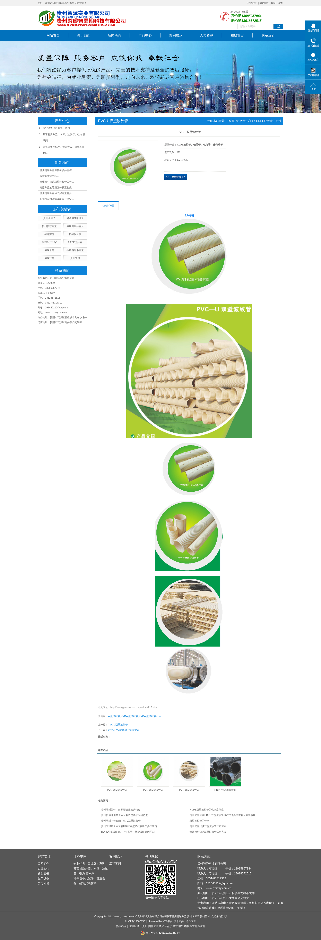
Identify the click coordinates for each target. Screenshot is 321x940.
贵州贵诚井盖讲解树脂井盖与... (57, 170)
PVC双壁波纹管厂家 (150, 716)
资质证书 (43, 873)
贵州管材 (75, 258)
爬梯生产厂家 (49, 242)
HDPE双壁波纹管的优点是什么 (206, 809)
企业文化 (43, 868)
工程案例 (115, 863)
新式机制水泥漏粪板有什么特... (57, 199)
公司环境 (43, 883)
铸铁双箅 (49, 258)
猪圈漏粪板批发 (75, 218)
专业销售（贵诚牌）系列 (56, 128)
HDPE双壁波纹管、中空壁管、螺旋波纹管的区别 (128, 831)
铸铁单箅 (49, 250)
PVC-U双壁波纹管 (118, 724)
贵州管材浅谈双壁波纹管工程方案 (208, 826)
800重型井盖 (75, 242)
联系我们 (252, 3)
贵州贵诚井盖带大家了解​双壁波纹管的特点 (124, 815)
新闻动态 (114, 35)
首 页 (231, 121)
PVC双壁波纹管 (129, 716)
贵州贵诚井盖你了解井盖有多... (57, 193)
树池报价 (49, 234)
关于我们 (83, 35)
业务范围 (80, 856)
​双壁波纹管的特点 (49, 176)
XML (280, 3)
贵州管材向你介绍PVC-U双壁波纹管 (121, 820)
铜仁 (180, 926)
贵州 (144, 926)
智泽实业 (44, 856)
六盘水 (168, 926)
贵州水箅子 (49, 218)
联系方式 (203, 856)
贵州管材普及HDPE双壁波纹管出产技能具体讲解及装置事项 (222, 815)
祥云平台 (167, 921)
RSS (273, 3)
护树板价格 (75, 234)
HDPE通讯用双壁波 (225, 790)
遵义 (161, 926)
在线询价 (175, 177)
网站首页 (53, 35)
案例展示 (175, 35)
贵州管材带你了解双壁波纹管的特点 (120, 809)
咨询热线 (151, 856)
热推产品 (121, 926)
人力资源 (206, 35)
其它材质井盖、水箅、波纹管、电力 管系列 (64, 137)
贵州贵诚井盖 (49, 226)
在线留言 (237, 35)
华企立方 (191, 921)
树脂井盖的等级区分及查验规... (57, 187)
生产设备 (43, 878)
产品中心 (145, 35)
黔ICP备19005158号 (136, 921)
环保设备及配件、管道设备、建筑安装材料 (64, 150)
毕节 (175, 926)
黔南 (186, 926)
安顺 (156, 926)
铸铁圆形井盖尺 (75, 226)
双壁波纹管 (114, 716)
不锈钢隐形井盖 (75, 250)
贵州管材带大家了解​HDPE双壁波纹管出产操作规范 (129, 826)
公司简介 (43, 863)
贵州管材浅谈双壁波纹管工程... (57, 181)
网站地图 (264, 3)
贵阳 (150, 926)
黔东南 (193, 926)
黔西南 (201, 926)
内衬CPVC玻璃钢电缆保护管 (123, 730)
